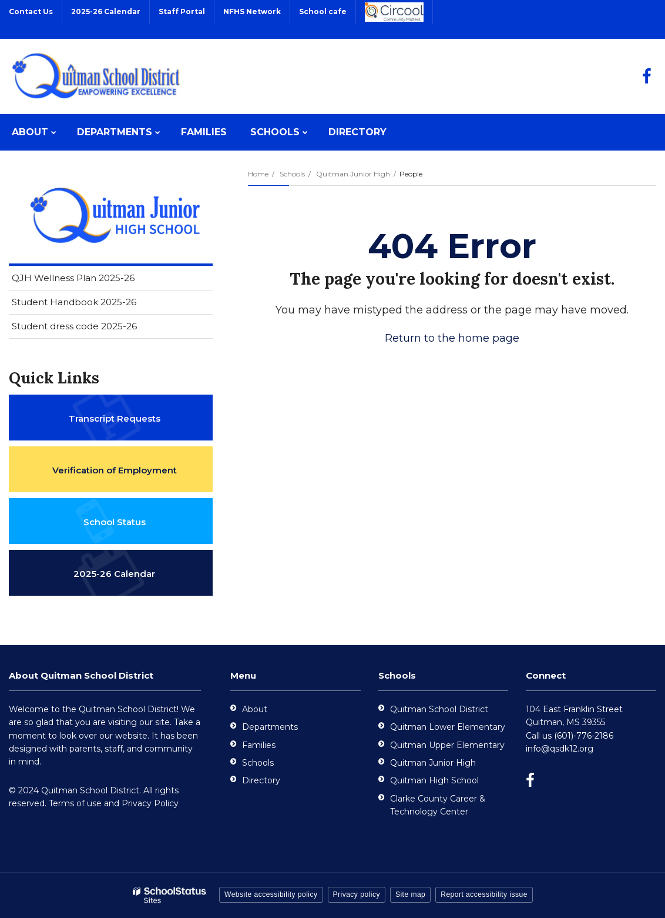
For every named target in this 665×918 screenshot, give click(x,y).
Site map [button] (410, 894)
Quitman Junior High (353, 173)
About (254, 709)
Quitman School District (439, 709)
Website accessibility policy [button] (271, 894)
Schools (292, 173)
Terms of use (75, 803)
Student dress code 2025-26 (74, 326)
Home (258, 173)
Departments (270, 727)
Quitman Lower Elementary (447, 727)
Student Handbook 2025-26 (74, 302)
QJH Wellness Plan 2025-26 (73, 277)
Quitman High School (434, 780)
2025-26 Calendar (105, 11)
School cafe (323, 11)
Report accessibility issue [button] (484, 894)
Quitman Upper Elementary (447, 745)
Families (259, 745)
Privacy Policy (150, 803)
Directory (261, 780)
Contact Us (31, 11)
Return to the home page (452, 338)
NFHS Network (252, 11)
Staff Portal (182, 11)
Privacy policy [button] (356, 894)
